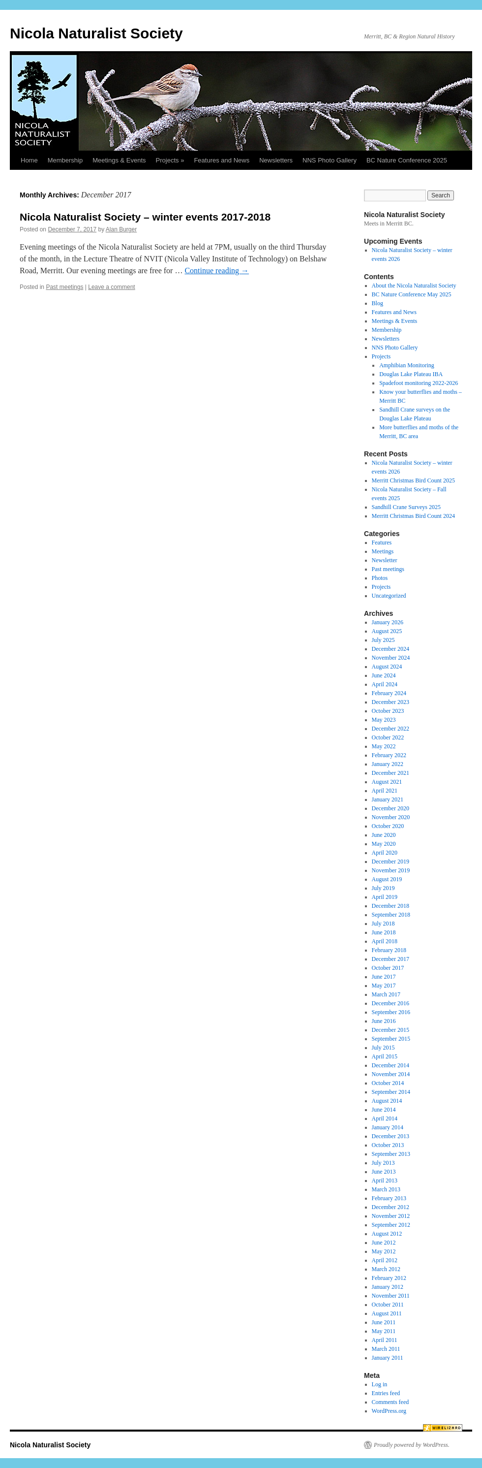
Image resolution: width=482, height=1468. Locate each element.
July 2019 (383, 888)
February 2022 (389, 755)
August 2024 (387, 666)
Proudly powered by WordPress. (412, 1444)
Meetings (383, 551)
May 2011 (384, 1331)
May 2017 (384, 985)
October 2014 (388, 1083)
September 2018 (391, 914)
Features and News (221, 160)
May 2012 (384, 1251)
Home (29, 160)
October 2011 (388, 1304)
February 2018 (389, 950)
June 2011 (384, 1322)
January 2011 (387, 1357)
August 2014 (387, 1100)
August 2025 (387, 631)
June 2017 (384, 976)
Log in (380, 1384)
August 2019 (387, 879)
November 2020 (391, 817)
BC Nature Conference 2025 (406, 160)
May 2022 (384, 746)
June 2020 (384, 834)
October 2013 (388, 1145)
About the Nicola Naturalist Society (414, 285)
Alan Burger (121, 229)
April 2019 (384, 897)
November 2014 (391, 1074)
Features (382, 542)
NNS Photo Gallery (329, 160)
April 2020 (384, 852)
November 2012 (391, 1216)
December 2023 (390, 702)
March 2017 (386, 994)
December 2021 (390, 772)
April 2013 (384, 1180)
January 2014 (387, 1127)
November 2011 (391, 1295)
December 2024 (390, 648)
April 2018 (384, 941)
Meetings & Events (119, 160)
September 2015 (391, 1038)
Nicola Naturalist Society (96, 33)
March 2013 (386, 1189)
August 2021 (387, 781)
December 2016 (390, 1003)
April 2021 (384, 790)
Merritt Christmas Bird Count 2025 (413, 480)
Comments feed (390, 1402)
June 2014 (384, 1109)
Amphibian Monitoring (406, 365)
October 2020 (388, 826)
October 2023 (388, 710)
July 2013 (383, 1162)
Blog (377, 303)
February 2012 (389, 1278)
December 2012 (390, 1207)
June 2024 (384, 675)
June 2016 (384, 1021)
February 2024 (389, 693)
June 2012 (384, 1242)
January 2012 (387, 1286)
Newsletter (384, 560)
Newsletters (276, 160)
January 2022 (387, 764)
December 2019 (390, 861)
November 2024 (391, 657)
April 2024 (384, 684)
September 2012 (391, 1224)
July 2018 (383, 923)
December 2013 (390, 1136)
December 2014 (390, 1065)
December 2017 (390, 959)
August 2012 (387, 1233)
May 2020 (384, 843)
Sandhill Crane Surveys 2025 (406, 507)
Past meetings (64, 287)
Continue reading (216, 270)
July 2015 (383, 1047)
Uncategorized (389, 595)
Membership (65, 160)
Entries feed (386, 1393)
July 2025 (383, 640)
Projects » (170, 160)
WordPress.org (389, 1410)
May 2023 (384, 719)
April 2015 (384, 1056)
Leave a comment (111, 287)
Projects (381, 356)
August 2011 (387, 1313)
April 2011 (384, 1340)
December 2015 (390, 1029)
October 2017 (388, 967)
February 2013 (389, 1198)
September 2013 (391, 1153)
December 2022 (390, 728)
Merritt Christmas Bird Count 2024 (413, 515)
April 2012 (384, 1260)
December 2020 (390, 808)
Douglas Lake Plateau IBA (411, 374)
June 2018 (384, 932)
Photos (380, 577)
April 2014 (384, 1118)
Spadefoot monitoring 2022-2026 (418, 383)
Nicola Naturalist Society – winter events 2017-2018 (145, 217)
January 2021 (387, 799)
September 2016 (391, 1012)
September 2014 (391, 1091)
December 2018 (390, 905)
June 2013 (384, 1171)
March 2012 (386, 1269)
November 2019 (391, 870)
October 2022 (388, 737)
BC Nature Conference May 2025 (412, 294)
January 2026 (387, 622)
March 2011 (386, 1348)
